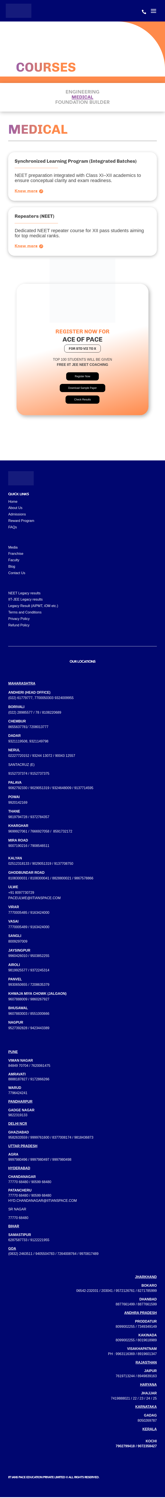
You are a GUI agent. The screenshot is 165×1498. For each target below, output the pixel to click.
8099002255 (125, 1327)
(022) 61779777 (20, 699)
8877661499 (125, 1305)
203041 (107, 1291)
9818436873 (83, 1138)
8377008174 (61, 1138)
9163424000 (39, 913)
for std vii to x (82, 349)
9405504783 (45, 1254)
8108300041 (39, 879)
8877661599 (147, 1305)
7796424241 (17, 1094)
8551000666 (39, 1014)
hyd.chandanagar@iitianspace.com (42, 1201)
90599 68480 (41, 1183)
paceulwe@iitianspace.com (34, 899)
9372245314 (39, 971)
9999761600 (39, 1138)
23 (142, 1399)
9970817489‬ (88, 1254)
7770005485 (17, 913)
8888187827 (17, 1080)
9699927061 (17, 832)
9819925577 (17, 971)
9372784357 (39, 818)
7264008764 (66, 1254)
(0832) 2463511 (20, 1254)
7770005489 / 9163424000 (28, 928)
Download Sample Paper (82, 388)
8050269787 (147, 1421)
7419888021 (120, 1399)
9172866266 (39, 1080)
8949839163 (147, 1377)
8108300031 (17, 879)
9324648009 (61, 789)
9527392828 (17, 1029)
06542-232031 (87, 1291)
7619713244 (125, 1377)
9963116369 (125, 1355)
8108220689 (51, 713)
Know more (26, 191)
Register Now (82, 377)
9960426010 (17, 956)
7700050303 (43, 699)
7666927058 (39, 832)
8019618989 (147, 1341)
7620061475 (40, 1066)
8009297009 (17, 942)
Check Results (82, 400)
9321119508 (17, 742)
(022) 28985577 (20, 713)
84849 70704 (18, 1066)
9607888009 (17, 1000)
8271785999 (147, 1291)
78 (37, 713)
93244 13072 (42, 756)
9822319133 (17, 1116)
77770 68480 (18, 1183)
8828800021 (61, 879)
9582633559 (17, 1138)
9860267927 (39, 1000)
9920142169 (17, 803)
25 (155, 1399)
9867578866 (83, 879)
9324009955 (64, 699)
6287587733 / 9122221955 (28, 1241)
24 (148, 1399)
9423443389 (39, 1029)
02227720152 (18, 756)
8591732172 (62, 832)
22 (135, 1399)
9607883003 (17, 1014)
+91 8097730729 (21, 893)
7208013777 (38, 728)
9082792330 (17, 789)
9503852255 (39, 956)
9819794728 (17, 818)
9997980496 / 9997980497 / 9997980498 (39, 1160)
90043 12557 (65, 756)
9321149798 (38, 742)
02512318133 (18, 864)
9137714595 (83, 789)
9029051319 (39, 789)
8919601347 (147, 1355)
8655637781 (17, 728)
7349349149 (147, 1327)
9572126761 (125, 1291)
